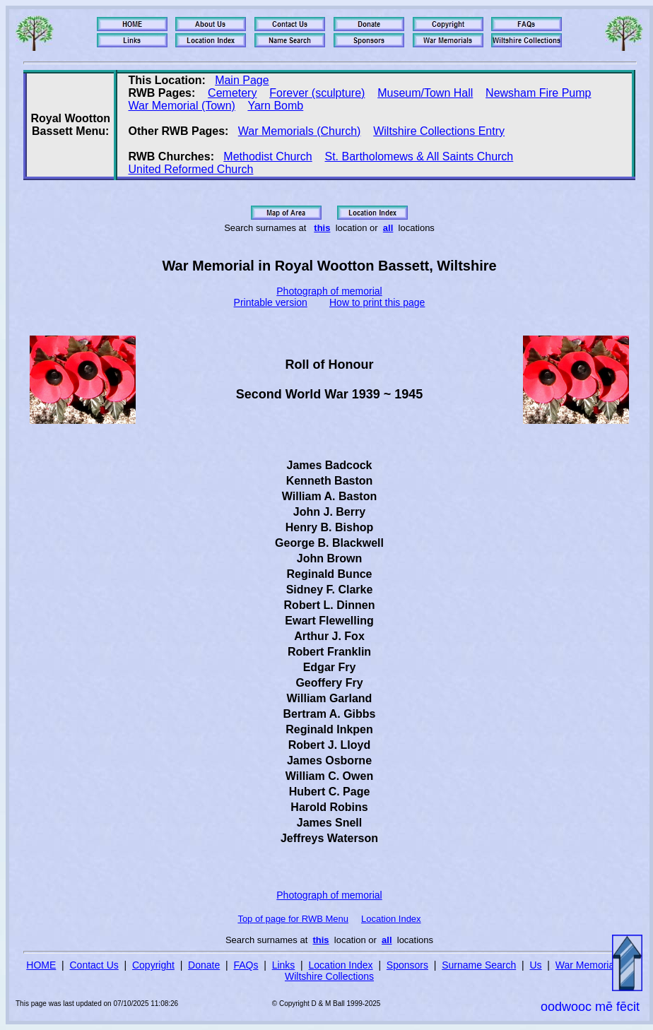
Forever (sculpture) (317, 93)
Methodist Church (267, 156)
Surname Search (479, 965)
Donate (204, 965)
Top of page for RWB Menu (292, 918)
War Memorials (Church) (299, 131)
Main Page (242, 80)
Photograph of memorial (329, 291)
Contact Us (94, 965)
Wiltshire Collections (329, 976)
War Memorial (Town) (181, 106)
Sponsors (407, 965)
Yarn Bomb (275, 106)
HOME (41, 965)
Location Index (391, 918)
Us (535, 965)
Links (283, 965)
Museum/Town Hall (425, 93)
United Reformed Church (190, 169)
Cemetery (232, 93)
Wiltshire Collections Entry (439, 131)
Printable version (270, 302)
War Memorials (588, 965)
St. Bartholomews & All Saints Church (418, 156)
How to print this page (377, 302)
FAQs (245, 965)
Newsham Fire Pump (538, 93)
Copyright (153, 965)
